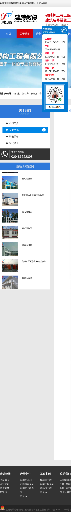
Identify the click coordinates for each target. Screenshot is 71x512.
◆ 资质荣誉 (12, 136)
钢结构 (17, 93)
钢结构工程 (46, 480)
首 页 (8, 33)
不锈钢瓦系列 (27, 484)
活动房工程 (46, 488)
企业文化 (4, 484)
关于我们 (25, 33)
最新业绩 (41, 33)
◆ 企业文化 (12, 130)
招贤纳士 (4, 492)
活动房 (25, 93)
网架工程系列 (47, 484)
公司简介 (4, 480)
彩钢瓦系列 (26, 480)
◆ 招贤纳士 (12, 143)
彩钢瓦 (34, 93)
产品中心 (25, 473)
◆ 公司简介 (12, 123)
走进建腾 (5, 473)
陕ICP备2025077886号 (58, 509)
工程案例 (45, 473)
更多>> (23, 496)
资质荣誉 (4, 488)
